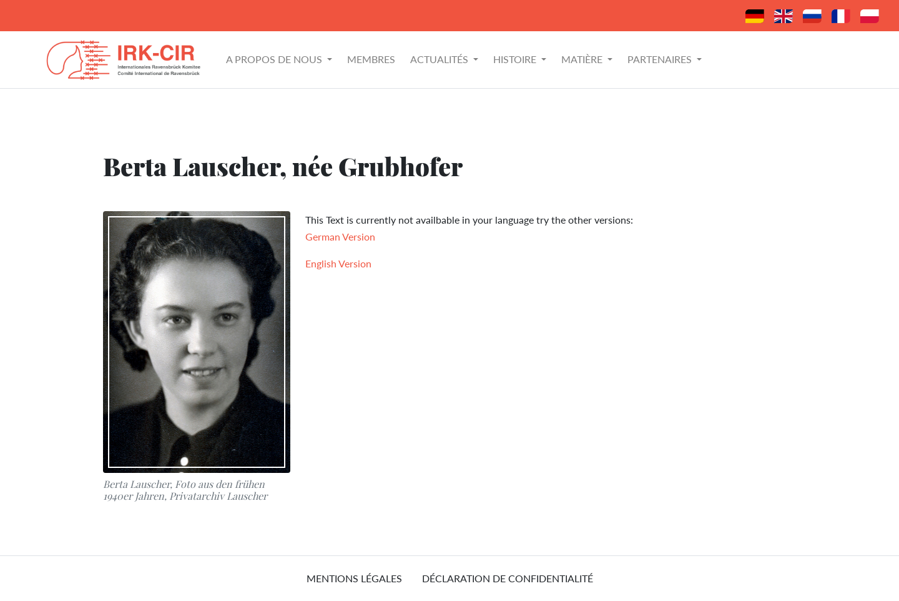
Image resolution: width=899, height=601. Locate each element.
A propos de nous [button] (275, 59)
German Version (340, 236)
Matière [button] (583, 59)
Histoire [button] (516, 59)
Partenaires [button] (660, 59)
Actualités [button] (440, 59)
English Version (338, 263)
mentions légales (354, 578)
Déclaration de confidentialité (507, 578)
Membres (371, 59)
